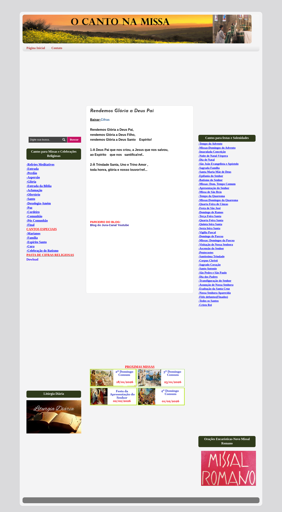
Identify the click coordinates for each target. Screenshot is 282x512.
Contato (57, 48)
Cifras (105, 119)
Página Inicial (35, 48)
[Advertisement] (94, 66)
